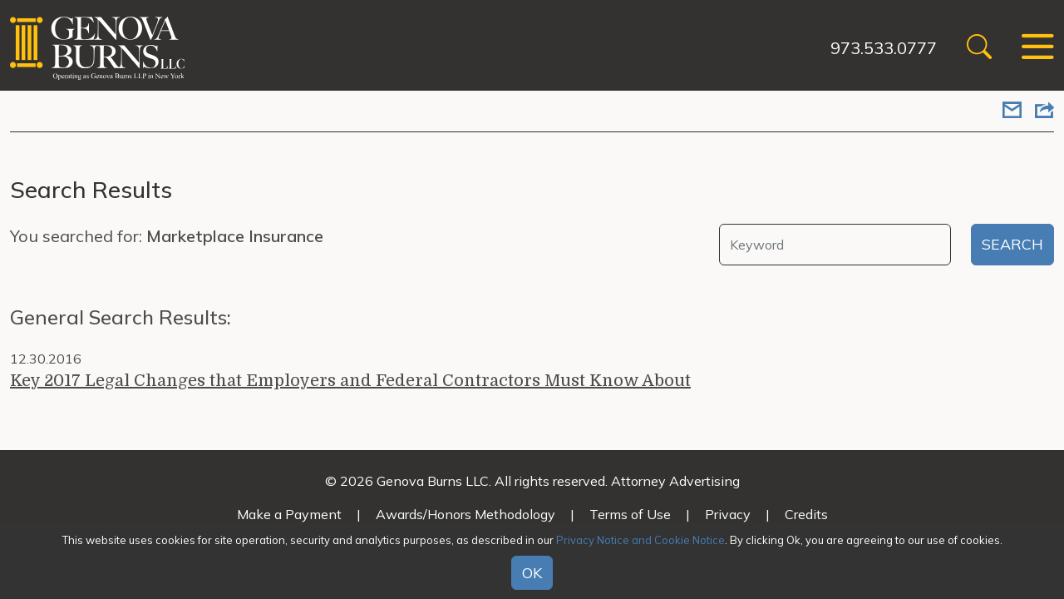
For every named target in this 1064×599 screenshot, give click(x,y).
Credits (806, 514)
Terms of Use (630, 514)
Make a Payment (289, 514)
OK (532, 572)
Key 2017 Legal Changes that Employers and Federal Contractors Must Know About (350, 380)
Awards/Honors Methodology (465, 514)
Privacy (728, 514)
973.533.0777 (883, 47)
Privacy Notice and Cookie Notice (640, 540)
